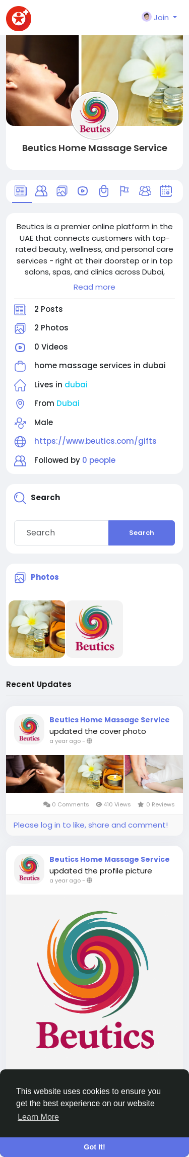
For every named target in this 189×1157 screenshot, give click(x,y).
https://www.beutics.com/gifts (95, 441)
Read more (94, 287)
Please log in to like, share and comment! (91, 825)
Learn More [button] (38, 1117)
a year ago (65, 741)
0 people (98, 460)
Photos (45, 577)
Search (141, 532)
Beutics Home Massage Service (94, 148)
